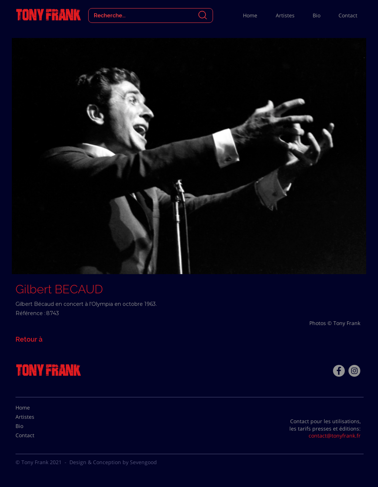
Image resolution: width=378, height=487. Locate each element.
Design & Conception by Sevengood (113, 462)
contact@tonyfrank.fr (335, 435)
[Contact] (34, 435)
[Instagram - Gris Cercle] (354, 371)
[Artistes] (34, 417)
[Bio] (34, 426)
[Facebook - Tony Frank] (339, 371)
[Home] (34, 408)
